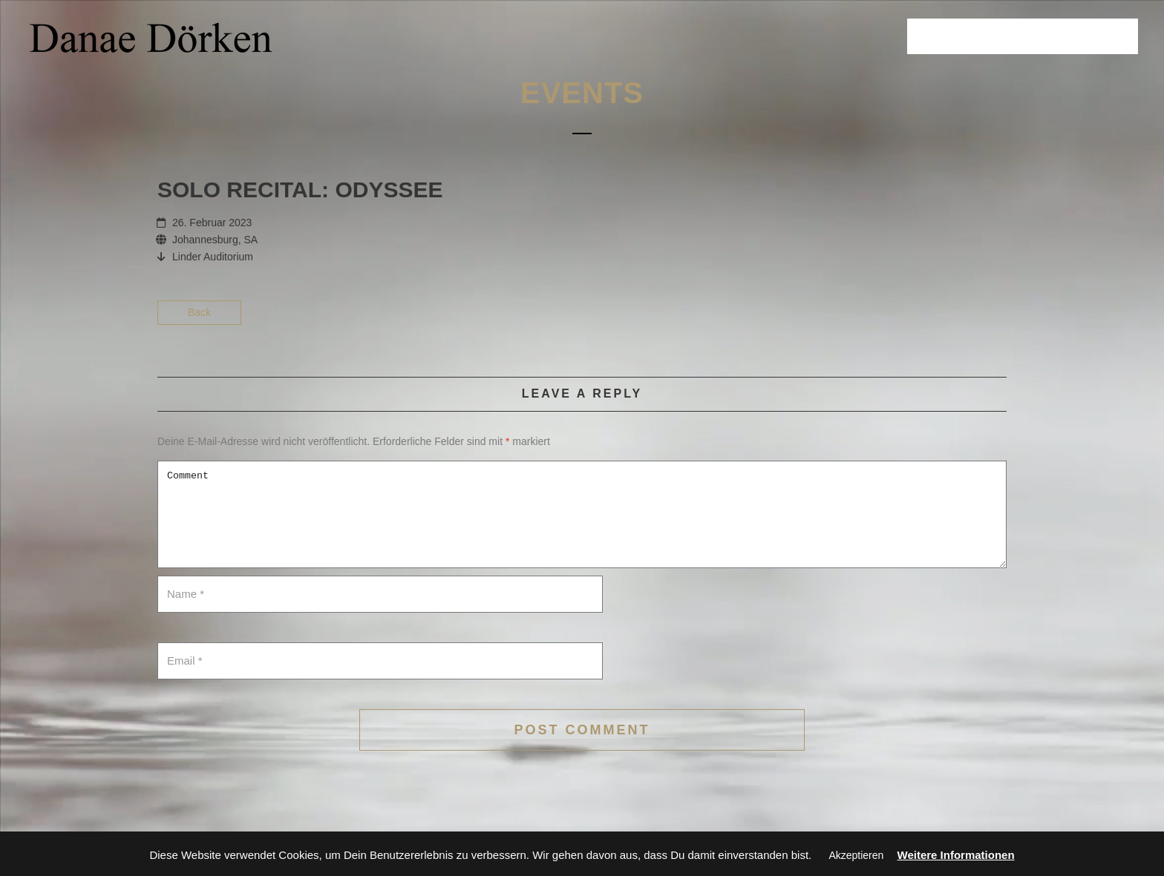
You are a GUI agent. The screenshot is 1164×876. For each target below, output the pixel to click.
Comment (582, 514)
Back (199, 312)
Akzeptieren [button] (855, 855)
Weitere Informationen (956, 855)
